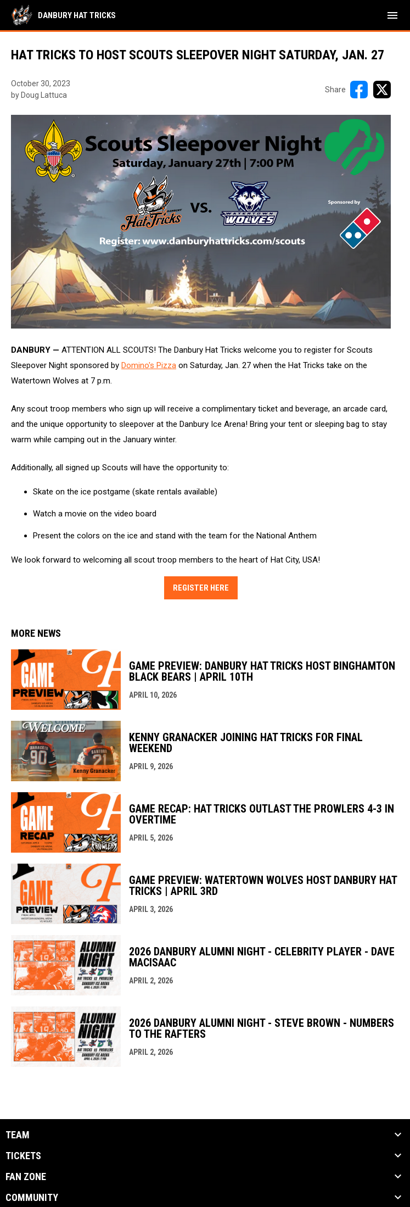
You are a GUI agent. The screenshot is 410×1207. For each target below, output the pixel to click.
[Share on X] (382, 89)
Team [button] (17, 1135)
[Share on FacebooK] (359, 89)
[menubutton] (392, 15)
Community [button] (31, 1198)
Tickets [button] (23, 1156)
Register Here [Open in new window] (201, 588)
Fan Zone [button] (25, 1177)
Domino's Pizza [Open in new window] (148, 365)
